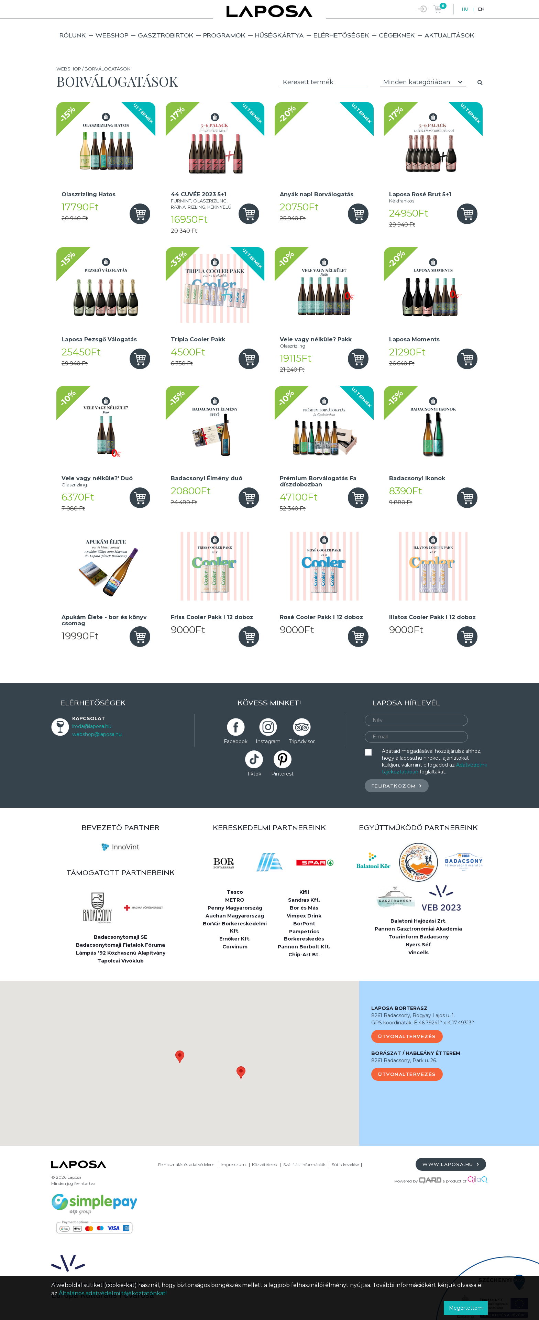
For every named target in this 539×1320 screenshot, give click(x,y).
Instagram (268, 741)
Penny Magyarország (235, 908)
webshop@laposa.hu (97, 734)
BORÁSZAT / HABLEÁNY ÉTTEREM (415, 1053)
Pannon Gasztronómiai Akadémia (418, 929)
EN (481, 9)
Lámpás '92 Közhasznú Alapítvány (120, 953)
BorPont (304, 924)
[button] (179, 1056)
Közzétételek (264, 1164)
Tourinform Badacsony (418, 937)
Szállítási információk (304, 1164)
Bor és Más (304, 908)
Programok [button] (224, 35)
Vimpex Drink (304, 916)
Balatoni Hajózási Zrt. (418, 921)
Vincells (418, 952)
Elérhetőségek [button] (341, 35)
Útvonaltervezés (407, 1036)
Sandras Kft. (304, 900)
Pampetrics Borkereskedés (304, 935)
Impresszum (233, 1164)
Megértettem (466, 1308)
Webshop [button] (112, 35)
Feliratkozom (397, 785)
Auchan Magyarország (235, 916)
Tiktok (254, 774)
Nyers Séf (418, 945)
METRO (234, 900)
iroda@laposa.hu (91, 726)
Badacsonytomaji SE (120, 937)
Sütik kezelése (345, 1164)
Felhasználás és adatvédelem (186, 1164)
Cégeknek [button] (397, 35)
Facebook (236, 741)
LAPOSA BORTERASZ (399, 1008)
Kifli (304, 892)
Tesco (235, 892)
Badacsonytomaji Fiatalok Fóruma (120, 945)
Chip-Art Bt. (304, 955)
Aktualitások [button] (449, 35)
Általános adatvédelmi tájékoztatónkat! (113, 1293)
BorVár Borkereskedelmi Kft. (235, 927)
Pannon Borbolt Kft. (304, 947)
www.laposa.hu (450, 1164)
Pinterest (282, 774)
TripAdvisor (302, 741)
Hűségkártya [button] (279, 35)
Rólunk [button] (72, 35)
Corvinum (235, 947)
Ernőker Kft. (235, 939)
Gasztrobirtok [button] (166, 35)
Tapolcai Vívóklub (120, 961)
